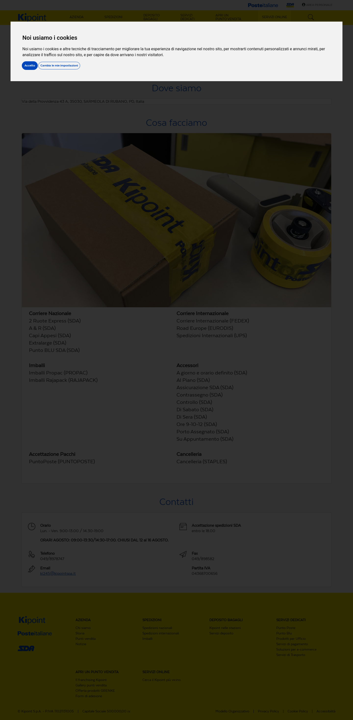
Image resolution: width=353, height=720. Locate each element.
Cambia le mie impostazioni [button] (59, 65)
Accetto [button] (30, 65)
